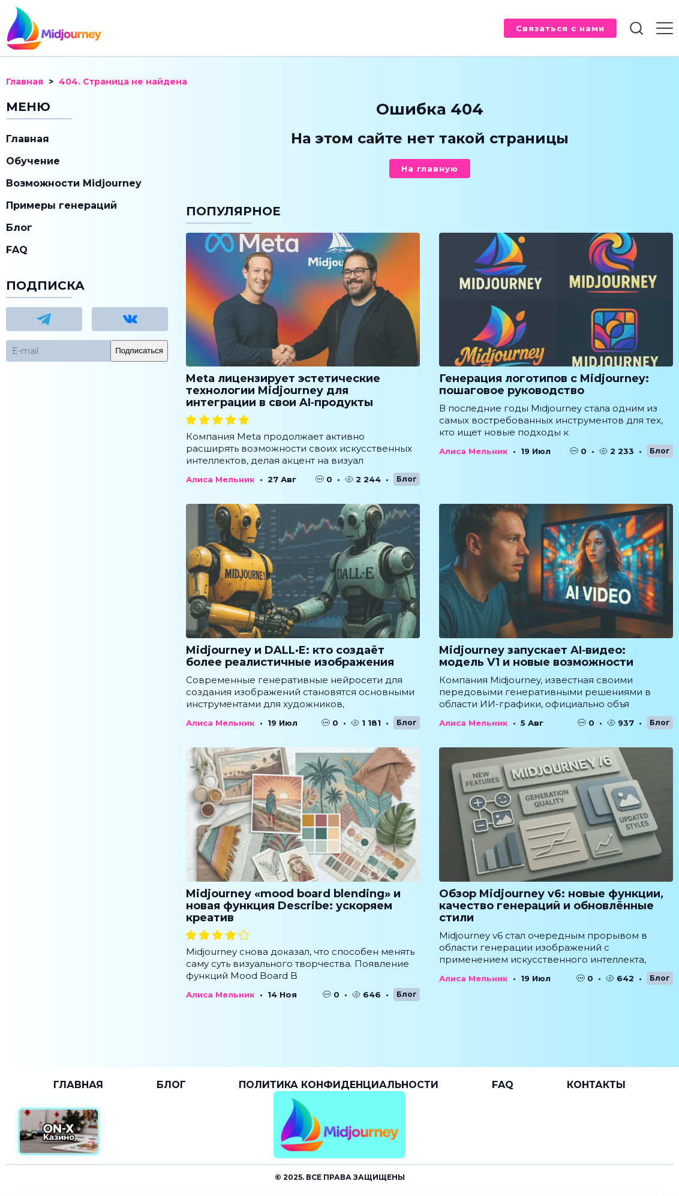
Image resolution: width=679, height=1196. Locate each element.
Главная (27, 139)
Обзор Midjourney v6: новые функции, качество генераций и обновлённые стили (551, 905)
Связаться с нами (560, 28)
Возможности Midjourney (74, 183)
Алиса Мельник (220, 479)
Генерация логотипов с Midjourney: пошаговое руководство (544, 384)
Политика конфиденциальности (338, 1084)
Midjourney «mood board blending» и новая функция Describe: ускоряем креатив (293, 905)
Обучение (33, 161)
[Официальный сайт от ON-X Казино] (59, 1131)
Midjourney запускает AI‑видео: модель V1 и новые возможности (536, 656)
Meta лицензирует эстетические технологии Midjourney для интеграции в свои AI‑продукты (283, 390)
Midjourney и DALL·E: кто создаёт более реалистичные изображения (290, 656)
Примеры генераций (61, 205)
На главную (429, 168)
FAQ (17, 250)
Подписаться (139, 350)
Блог (406, 478)
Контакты (596, 1084)
